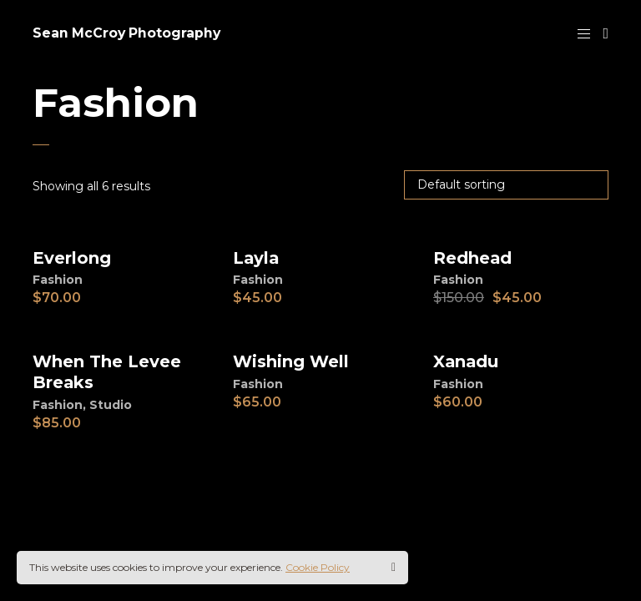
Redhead (472, 258)
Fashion (58, 279)
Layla (256, 258)
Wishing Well (291, 361)
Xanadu (466, 361)
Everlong (72, 258)
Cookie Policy (317, 567)
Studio (110, 403)
